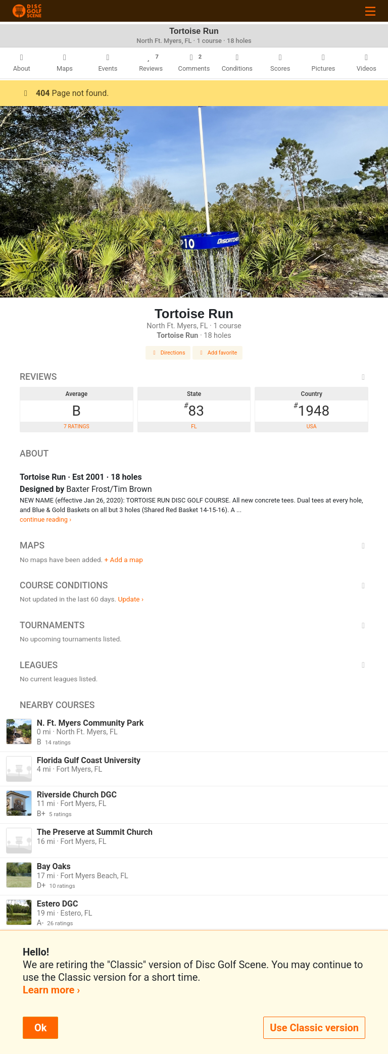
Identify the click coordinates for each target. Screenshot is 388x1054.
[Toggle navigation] (370, 11)
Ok (40, 1028)
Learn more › (51, 990)
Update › (130, 599)
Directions (168, 352)
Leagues (194, 665)
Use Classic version (314, 1028)
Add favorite (217, 352)
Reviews (194, 377)
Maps (194, 545)
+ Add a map (124, 560)
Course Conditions (194, 585)
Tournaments (194, 625)
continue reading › (45, 519)
